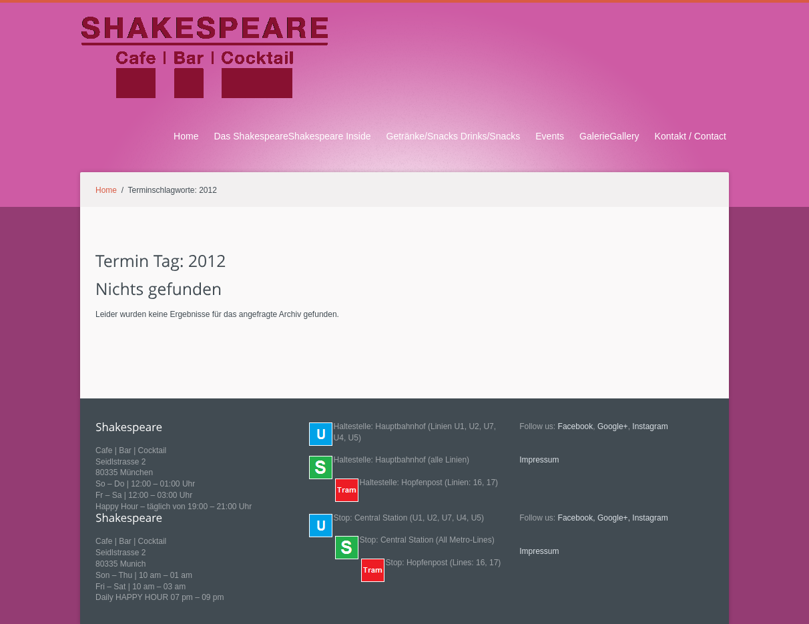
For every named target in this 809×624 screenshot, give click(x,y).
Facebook (575, 426)
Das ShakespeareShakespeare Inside (292, 136)
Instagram (649, 426)
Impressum (539, 459)
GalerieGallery (609, 136)
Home (186, 136)
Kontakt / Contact (690, 136)
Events (549, 136)
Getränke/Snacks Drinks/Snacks (453, 136)
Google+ (612, 426)
